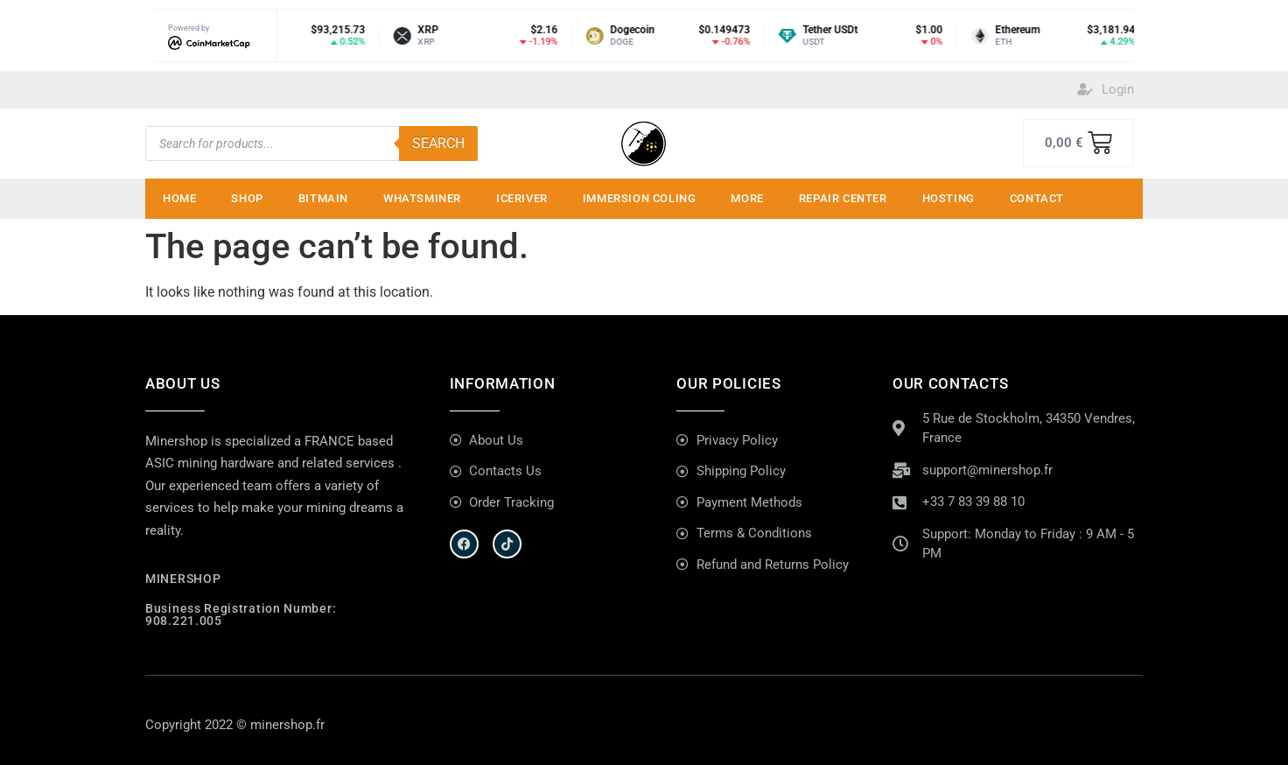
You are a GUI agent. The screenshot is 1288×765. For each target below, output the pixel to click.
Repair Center (843, 198)
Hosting (948, 198)
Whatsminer (422, 198)
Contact (1037, 198)
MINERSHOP (182, 579)
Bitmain (323, 198)
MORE (747, 198)
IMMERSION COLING (639, 198)
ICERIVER (522, 198)
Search (438, 143)
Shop (246, 198)
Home (179, 198)
